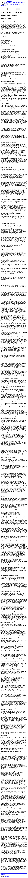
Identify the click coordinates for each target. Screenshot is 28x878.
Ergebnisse (3, 3)
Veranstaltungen (13, 2)
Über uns (8, 2)
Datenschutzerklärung (11, 4)
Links (7, 3)
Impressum (3, 5)
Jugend (19, 2)
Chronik (22, 4)
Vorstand (18, 4)
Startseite (9, 1)
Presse (23, 2)
